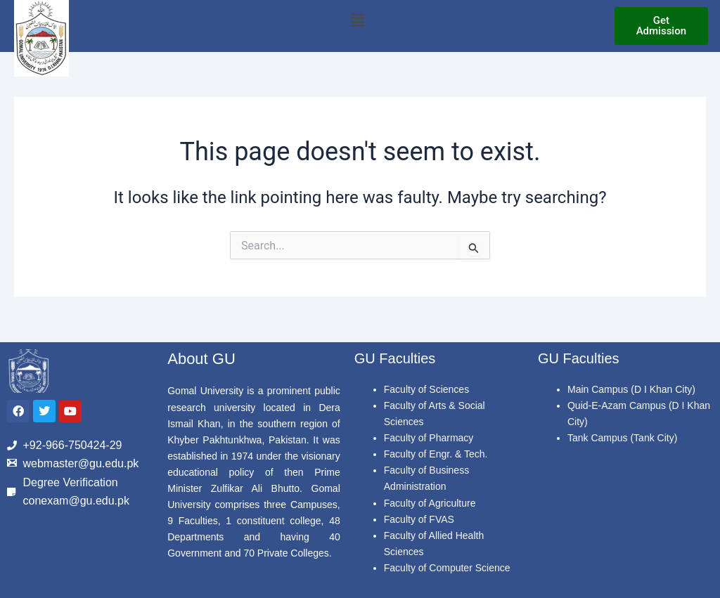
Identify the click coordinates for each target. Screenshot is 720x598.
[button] (357, 20)
